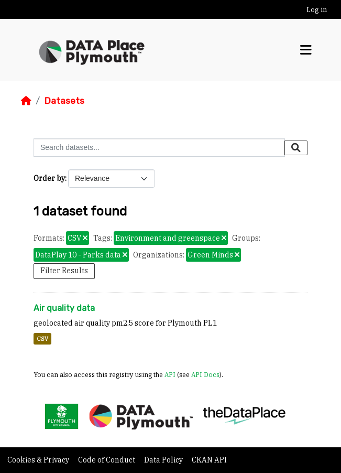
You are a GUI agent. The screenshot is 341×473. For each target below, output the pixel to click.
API (169, 374)
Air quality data (64, 308)
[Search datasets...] (159, 147)
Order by (49, 178)
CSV (42, 338)
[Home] (26, 100)
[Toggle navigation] (305, 50)
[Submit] (295, 148)
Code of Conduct (107, 460)
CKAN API (209, 460)
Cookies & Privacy (39, 460)
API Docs (205, 374)
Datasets (64, 100)
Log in (316, 9)
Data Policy (164, 460)
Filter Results (64, 270)
